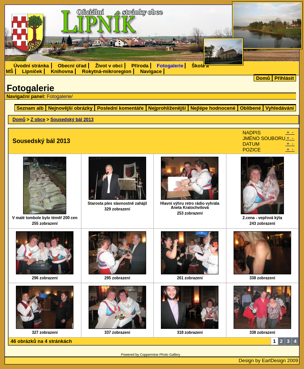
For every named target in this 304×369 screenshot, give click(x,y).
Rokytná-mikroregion (106, 71)
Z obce (38, 119)
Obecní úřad (72, 66)
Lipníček (32, 71)
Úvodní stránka (31, 66)
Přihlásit (284, 78)
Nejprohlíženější (167, 108)
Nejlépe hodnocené (212, 108)
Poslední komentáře (120, 108)
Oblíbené (250, 108)
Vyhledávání (279, 108)
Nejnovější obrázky (70, 108)
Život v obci (109, 66)
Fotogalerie (170, 66)
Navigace (151, 71)
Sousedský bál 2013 (72, 119)
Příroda (139, 66)
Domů (263, 78)
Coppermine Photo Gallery (160, 355)
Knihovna (62, 71)
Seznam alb (30, 108)
